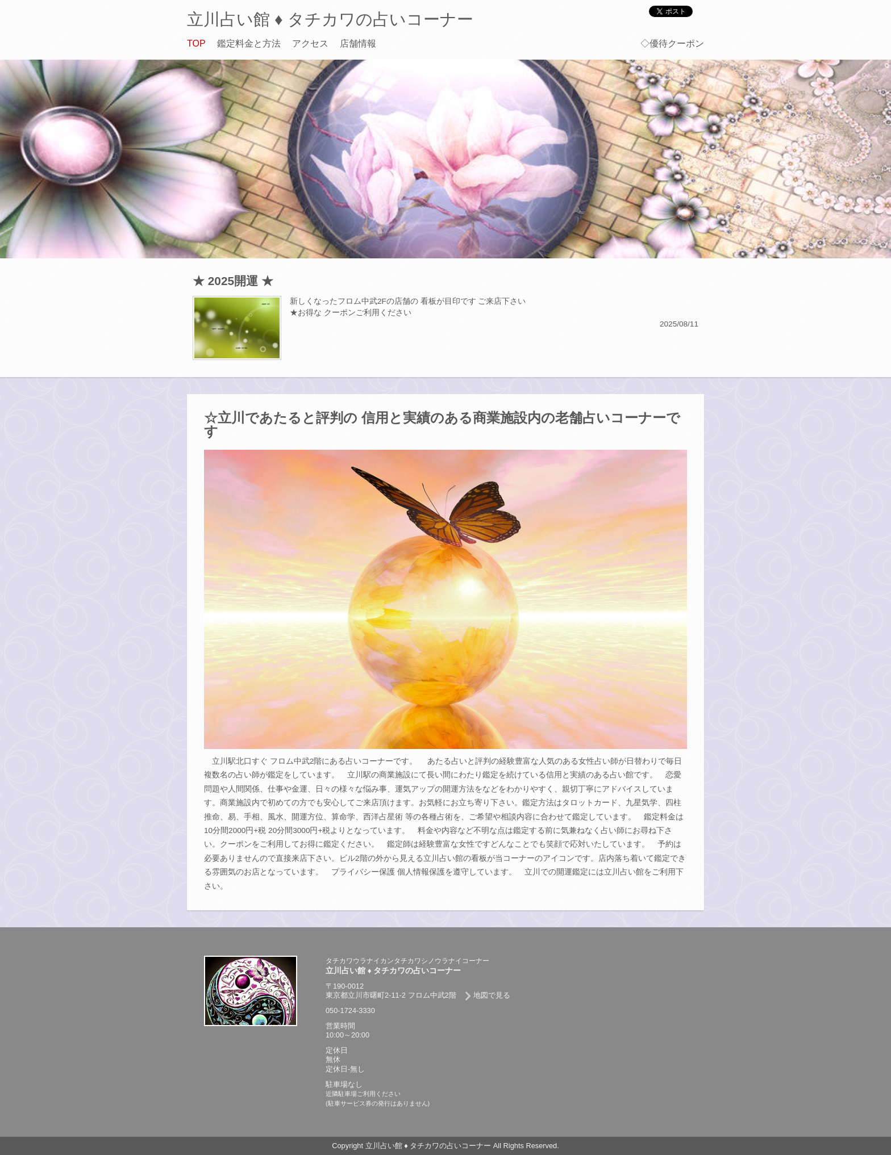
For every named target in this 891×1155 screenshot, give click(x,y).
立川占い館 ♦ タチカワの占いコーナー (330, 19)
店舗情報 (358, 43)
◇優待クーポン (672, 43)
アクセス (310, 43)
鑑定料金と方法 (249, 43)
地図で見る (491, 995)
